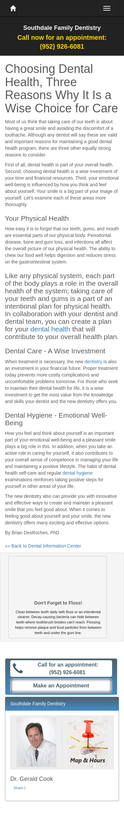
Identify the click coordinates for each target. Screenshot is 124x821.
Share (18, 788)
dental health (50, 329)
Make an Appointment (61, 685)
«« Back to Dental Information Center (43, 546)
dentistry (93, 361)
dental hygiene (77, 473)
